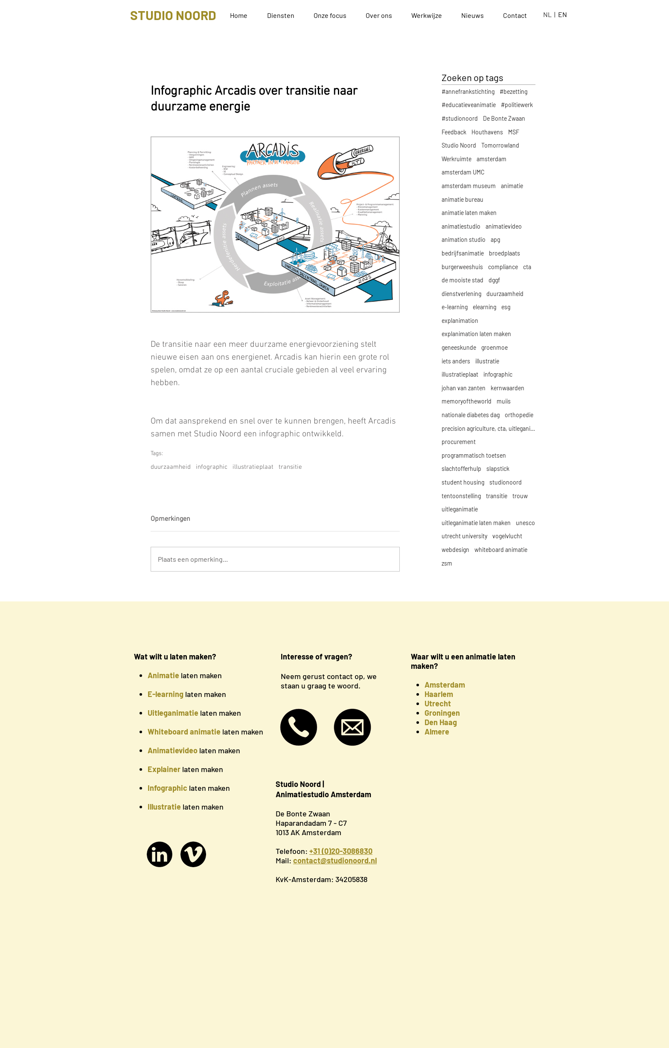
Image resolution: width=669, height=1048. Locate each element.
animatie (512, 185)
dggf (494, 280)
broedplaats (504, 253)
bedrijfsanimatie (463, 253)
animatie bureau (462, 199)
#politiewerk (517, 104)
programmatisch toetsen (474, 455)
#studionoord (460, 118)
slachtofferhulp (461, 468)
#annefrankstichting (468, 91)
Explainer (164, 769)
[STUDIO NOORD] (173, 15)
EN (562, 14)
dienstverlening (461, 293)
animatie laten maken (469, 212)
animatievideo (504, 226)
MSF (513, 132)
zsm (447, 563)
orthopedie (519, 414)
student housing (463, 482)
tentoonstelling (461, 495)
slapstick (497, 468)
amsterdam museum (469, 185)
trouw (520, 495)
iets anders (456, 361)
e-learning (455, 307)
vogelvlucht (507, 536)
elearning (484, 307)
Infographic (167, 788)
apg (495, 239)
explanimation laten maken (476, 333)
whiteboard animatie (500, 549)
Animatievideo (173, 750)
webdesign (455, 549)
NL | (550, 14)
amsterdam (491, 159)
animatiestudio (461, 226)
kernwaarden (507, 388)
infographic (211, 467)
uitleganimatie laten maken (476, 522)
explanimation (460, 320)
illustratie (487, 361)
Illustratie (164, 806)
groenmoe (494, 347)
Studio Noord (459, 145)
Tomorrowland (500, 145)
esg (505, 307)
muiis (504, 401)
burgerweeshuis (462, 266)
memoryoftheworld (467, 401)
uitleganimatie (460, 509)
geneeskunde (459, 347)
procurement (459, 441)
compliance (503, 266)
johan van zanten (464, 388)
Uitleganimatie (173, 712)
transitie (290, 467)
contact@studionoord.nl (335, 860)
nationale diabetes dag (471, 414)
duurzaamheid (171, 467)
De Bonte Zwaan (504, 118)
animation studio (464, 239)
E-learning (165, 694)
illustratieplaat (253, 467)
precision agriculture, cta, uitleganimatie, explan (488, 428)
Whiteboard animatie (184, 731)
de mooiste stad (462, 280)
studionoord (505, 482)
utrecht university (464, 536)
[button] (284, 15)
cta (527, 266)
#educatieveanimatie (469, 104)
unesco (525, 522)
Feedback (454, 132)
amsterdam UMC (463, 172)
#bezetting (513, 91)
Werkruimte (456, 159)
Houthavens (487, 132)
